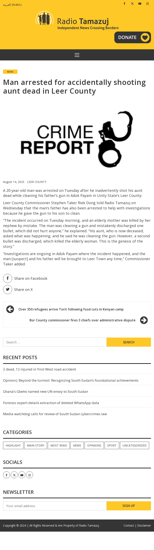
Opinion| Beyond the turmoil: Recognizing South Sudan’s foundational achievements (70, 380)
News (10, 71)
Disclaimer (144, 525)
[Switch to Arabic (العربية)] (13, 4)
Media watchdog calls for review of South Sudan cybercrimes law (55, 414)
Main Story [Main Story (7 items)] (35, 445)
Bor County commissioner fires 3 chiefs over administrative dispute (83, 320)
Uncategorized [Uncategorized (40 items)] (135, 445)
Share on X (18, 289)
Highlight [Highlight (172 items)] (13, 445)
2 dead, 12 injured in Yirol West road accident (39, 369)
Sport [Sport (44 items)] (112, 445)
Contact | (130, 525)
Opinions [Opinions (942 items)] (94, 445)
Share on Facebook (25, 278)
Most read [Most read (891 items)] (58, 445)
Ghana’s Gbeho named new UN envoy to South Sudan (45, 391)
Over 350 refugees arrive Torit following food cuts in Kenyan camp (71, 309)
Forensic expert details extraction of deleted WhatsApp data (51, 402)
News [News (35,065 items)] (77, 445)
